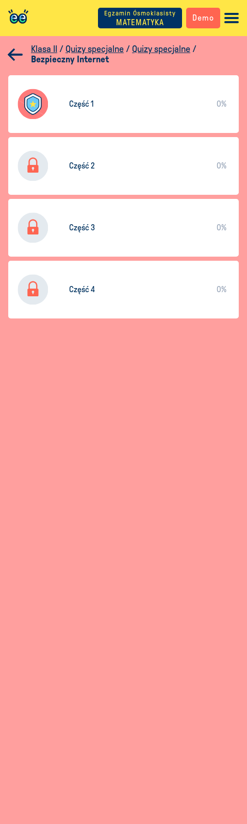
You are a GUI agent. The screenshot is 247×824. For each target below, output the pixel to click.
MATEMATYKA (140, 18)
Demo (203, 17)
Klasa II (44, 49)
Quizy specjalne (94, 49)
